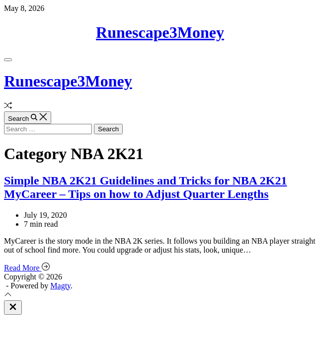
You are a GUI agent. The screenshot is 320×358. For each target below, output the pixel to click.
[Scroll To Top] (8, 295)
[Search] (27, 117)
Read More (27, 268)
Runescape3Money (160, 32)
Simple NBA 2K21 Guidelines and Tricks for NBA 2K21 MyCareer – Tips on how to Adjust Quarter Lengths (145, 187)
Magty (60, 285)
